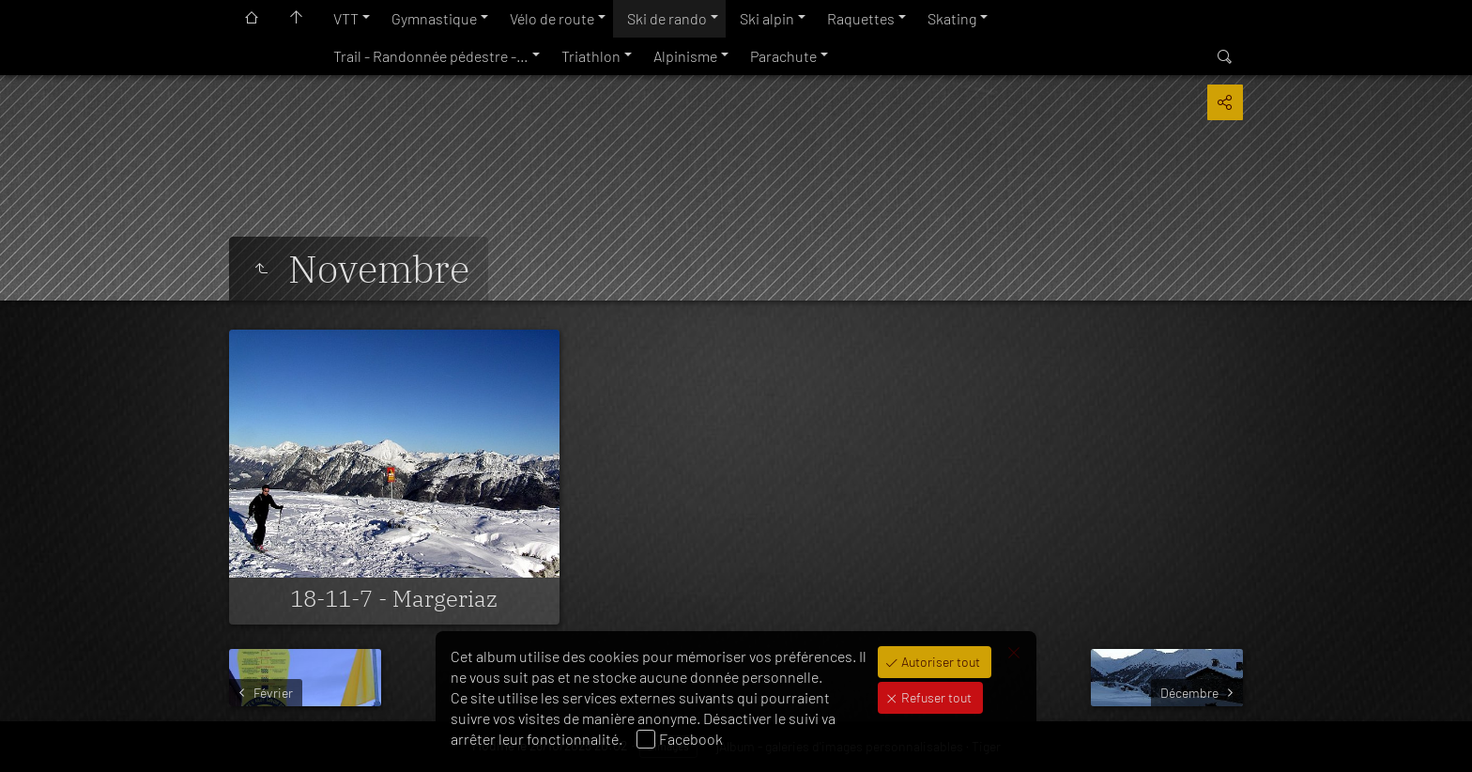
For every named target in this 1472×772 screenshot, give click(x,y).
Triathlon (591, 56)
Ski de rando (667, 18)
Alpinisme (685, 56)
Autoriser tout (939, 662)
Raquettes (861, 18)
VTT (346, 18)
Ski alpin (767, 18)
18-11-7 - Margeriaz (394, 598)
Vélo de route (552, 18)
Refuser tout (935, 697)
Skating (952, 18)
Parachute (783, 56)
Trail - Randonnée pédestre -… (431, 56)
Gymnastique (434, 18)
